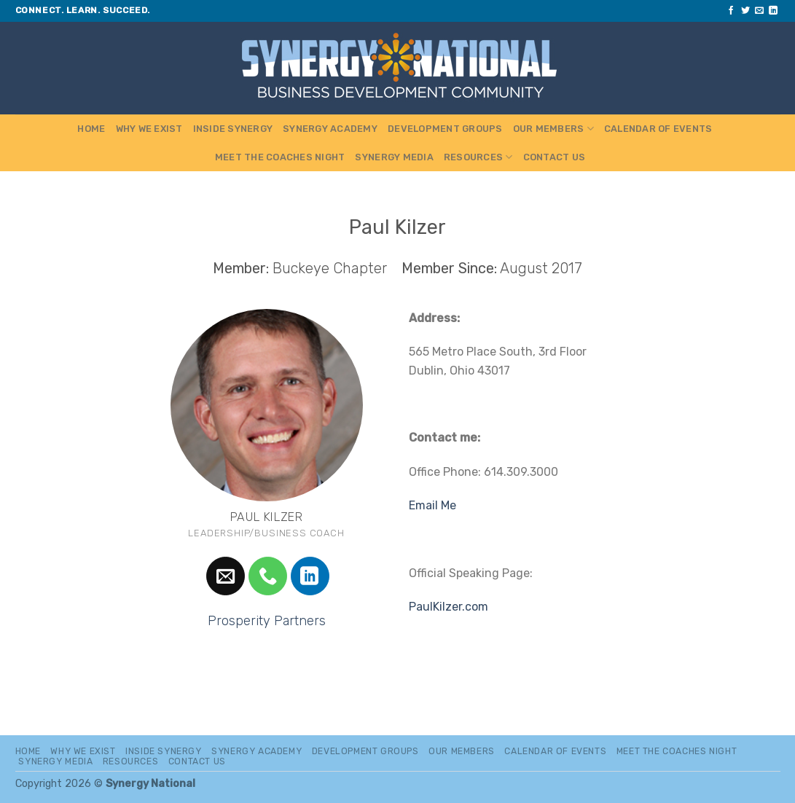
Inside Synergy (233, 128)
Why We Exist (149, 128)
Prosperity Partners (267, 621)
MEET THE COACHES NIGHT (280, 157)
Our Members (553, 129)
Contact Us (554, 157)
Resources (478, 157)
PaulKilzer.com (448, 607)
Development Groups (445, 128)
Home (91, 128)
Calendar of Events (658, 128)
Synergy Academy (330, 128)
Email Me (432, 505)
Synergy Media (394, 157)
